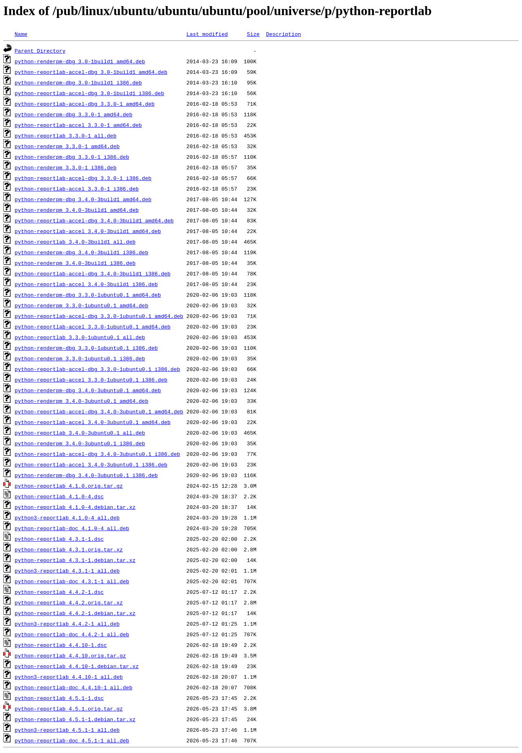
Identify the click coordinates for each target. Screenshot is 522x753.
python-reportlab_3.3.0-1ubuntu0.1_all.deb (80, 337)
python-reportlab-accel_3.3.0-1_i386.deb (77, 188)
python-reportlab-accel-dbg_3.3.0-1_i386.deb (83, 178)
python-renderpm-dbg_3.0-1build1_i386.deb (78, 82)
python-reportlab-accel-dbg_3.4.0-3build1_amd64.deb (94, 220)
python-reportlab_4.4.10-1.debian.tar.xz (77, 666)
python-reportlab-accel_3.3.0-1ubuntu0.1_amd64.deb (92, 326)
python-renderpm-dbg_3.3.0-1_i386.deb (72, 156)
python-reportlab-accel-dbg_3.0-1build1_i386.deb (89, 93)
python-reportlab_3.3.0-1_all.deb (66, 135)
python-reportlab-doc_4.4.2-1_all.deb (72, 634)
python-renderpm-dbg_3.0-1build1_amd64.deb (80, 61)
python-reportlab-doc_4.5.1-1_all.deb (72, 740)
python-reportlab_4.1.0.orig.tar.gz (69, 485)
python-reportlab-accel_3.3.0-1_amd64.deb (78, 125)
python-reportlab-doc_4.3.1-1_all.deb (72, 581)
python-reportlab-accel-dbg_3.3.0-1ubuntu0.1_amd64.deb (99, 316)
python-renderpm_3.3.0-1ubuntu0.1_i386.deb (80, 358)
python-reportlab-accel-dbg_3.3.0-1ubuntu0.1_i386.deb (97, 369)
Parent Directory (40, 50)
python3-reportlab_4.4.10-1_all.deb (69, 676)
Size (253, 34)
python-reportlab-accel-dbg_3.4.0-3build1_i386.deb (92, 273)
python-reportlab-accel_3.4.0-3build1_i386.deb (86, 284)
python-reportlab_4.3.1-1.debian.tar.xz (75, 560)
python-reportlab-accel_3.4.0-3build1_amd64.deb (88, 231)
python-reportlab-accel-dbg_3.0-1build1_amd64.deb (91, 72)
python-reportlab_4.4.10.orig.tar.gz (70, 655)
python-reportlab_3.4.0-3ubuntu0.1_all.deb (80, 432)
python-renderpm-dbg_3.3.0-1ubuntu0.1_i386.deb (86, 347)
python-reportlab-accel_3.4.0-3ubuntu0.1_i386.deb (91, 464)
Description (283, 34)
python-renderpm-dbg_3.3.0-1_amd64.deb (74, 114)
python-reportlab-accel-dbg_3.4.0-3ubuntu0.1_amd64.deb (99, 411)
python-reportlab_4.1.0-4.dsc (59, 496)
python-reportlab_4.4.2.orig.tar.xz (69, 602)
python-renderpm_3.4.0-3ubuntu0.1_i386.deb (80, 443)
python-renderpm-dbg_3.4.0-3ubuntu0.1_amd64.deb (88, 390)
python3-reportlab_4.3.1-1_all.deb (67, 570)
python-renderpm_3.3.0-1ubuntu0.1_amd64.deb (81, 305)
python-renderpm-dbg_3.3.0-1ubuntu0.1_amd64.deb (88, 294)
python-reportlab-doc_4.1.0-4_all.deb (72, 528)
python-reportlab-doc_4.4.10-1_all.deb (74, 687)
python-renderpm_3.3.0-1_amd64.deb (67, 146)
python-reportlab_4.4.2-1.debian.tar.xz (75, 613)
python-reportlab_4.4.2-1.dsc (59, 591)
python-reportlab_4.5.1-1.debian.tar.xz (75, 719)
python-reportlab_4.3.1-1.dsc (59, 538)
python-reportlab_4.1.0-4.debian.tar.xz (75, 507)
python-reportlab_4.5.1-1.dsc (59, 698)
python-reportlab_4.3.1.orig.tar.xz (69, 549)
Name (21, 34)
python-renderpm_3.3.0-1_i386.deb (66, 167)
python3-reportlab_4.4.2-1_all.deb (67, 623)
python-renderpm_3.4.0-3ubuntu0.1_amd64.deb (81, 400)
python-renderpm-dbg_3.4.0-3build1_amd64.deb (83, 199)
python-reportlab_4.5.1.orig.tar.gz (69, 708)
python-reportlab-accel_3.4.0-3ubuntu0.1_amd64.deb (92, 422)
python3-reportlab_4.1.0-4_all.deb (67, 517)
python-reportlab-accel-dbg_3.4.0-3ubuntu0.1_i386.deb (97, 454)
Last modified (207, 34)
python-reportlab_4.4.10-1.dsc (61, 645)
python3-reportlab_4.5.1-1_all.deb (67, 729)
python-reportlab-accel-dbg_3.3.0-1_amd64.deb (85, 103)
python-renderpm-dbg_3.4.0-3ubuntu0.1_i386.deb (86, 475)
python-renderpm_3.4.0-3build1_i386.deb (75, 263)
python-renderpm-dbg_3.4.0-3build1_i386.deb (81, 252)
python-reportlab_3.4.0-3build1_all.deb (75, 241)
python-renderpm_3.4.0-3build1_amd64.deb (77, 209)
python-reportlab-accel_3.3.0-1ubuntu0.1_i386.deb (91, 379)
